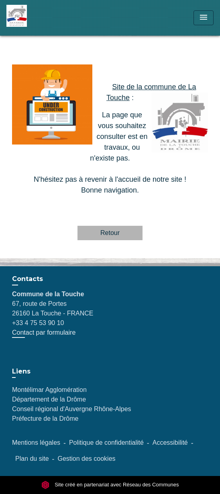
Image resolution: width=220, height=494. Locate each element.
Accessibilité (170, 442)
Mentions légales (36, 442)
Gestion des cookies (86, 458)
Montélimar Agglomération (49, 389)
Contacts (27, 279)
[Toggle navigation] (204, 17)
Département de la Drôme (49, 399)
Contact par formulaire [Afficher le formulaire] (43, 332)
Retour (110, 232)
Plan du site (32, 458)
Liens (21, 371)
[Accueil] (36, 18)
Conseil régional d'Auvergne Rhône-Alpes (71, 409)
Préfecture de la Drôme (45, 418)
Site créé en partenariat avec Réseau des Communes (110, 485)
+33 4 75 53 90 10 (38, 322)
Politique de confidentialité (106, 442)
